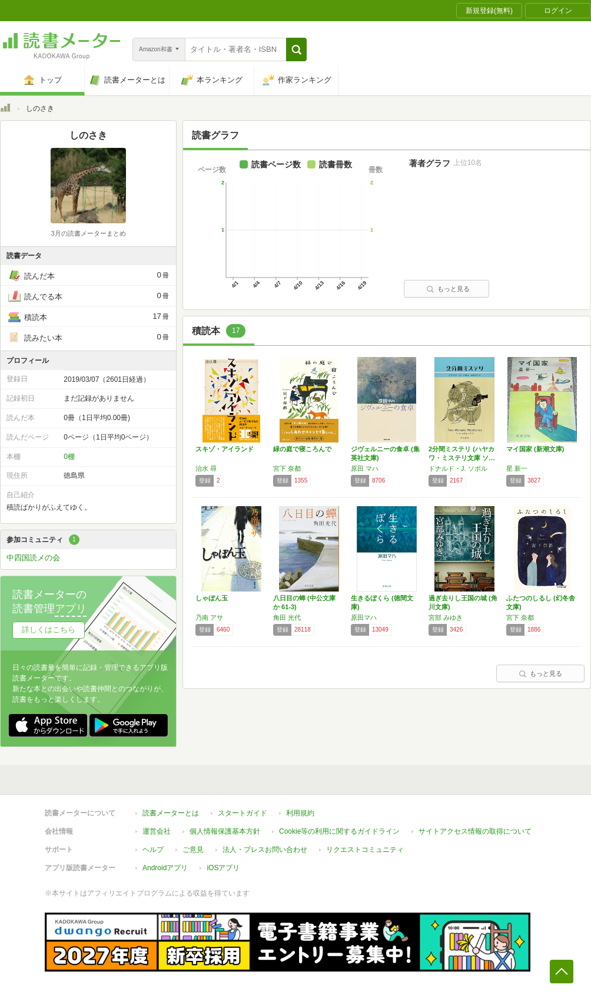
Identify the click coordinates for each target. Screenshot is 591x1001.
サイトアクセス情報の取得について (475, 831)
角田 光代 (287, 617)
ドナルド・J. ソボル (458, 468)
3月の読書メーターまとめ (88, 233)
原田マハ (364, 617)
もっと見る (448, 289)
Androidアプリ (165, 867)
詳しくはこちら (48, 629)
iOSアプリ (223, 867)
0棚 (69, 456)
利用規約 (300, 813)
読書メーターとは (170, 813)
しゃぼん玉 (211, 598)
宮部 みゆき (446, 617)
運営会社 (156, 831)
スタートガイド (242, 813)
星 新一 (516, 468)
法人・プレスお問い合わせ (265, 849)
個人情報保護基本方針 (225, 831)
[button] (296, 49)
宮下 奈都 (287, 468)
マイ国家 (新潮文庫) (535, 448)
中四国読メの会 (33, 557)
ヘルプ (153, 849)
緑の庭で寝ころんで (302, 448)
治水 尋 (206, 468)
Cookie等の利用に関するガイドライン (339, 831)
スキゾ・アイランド (224, 448)
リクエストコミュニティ (365, 849)
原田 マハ (364, 468)
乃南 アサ (209, 617)
